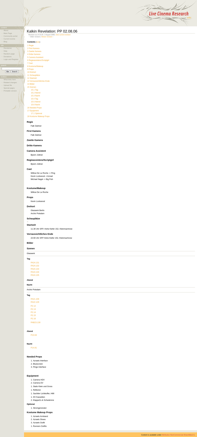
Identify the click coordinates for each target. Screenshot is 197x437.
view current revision (63, 35)
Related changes (10, 82)
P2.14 (33, 312)
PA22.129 (35, 302)
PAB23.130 (35, 322)
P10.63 (34, 335)
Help (5, 51)
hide (38, 42)
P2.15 (33, 315)
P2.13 (33, 309)
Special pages (9, 88)
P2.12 (33, 306)
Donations (8, 56)
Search (3, 65)
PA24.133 (35, 269)
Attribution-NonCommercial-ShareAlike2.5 (178, 435)
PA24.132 (35, 266)
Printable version (10, 91)
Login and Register (11, 59)
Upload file (8, 85)
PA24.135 (35, 275)
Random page (9, 54)
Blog (5, 42)
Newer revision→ (48, 37)
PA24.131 (35, 263)
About (6, 30)
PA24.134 (35, 272)
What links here (10, 79)
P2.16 (33, 319)
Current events (9, 39)
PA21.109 (35, 299)
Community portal (10, 36)
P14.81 (34, 348)
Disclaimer (8, 48)
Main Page (8, 33)
